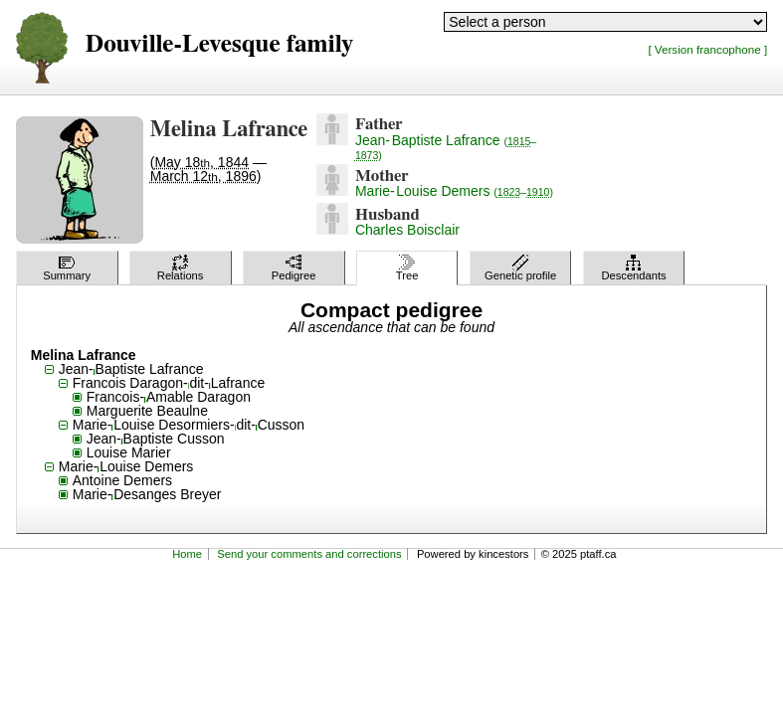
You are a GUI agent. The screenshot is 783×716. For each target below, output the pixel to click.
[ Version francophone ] (707, 49)
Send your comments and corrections (309, 554)
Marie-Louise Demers (454, 191)
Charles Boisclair (407, 230)
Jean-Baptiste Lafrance (445, 146)
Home (187, 554)
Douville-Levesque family (219, 44)
